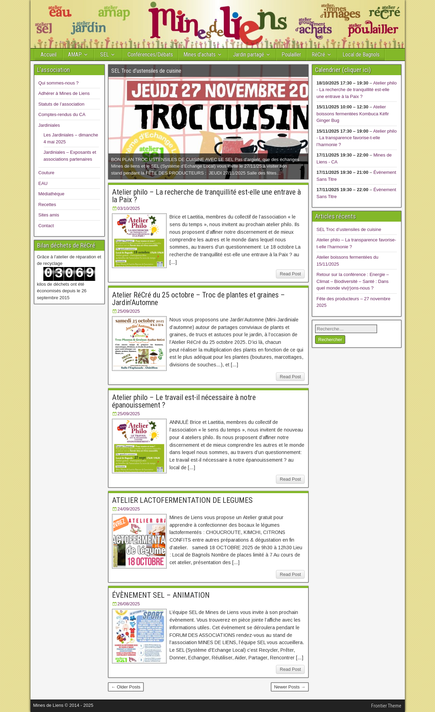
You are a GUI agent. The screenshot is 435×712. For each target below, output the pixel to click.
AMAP (75, 54)
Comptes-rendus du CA (62, 114)
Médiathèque (51, 193)
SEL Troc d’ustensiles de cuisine (348, 229)
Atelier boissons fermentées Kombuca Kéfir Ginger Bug (352, 113)
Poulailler (291, 54)
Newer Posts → (289, 686)
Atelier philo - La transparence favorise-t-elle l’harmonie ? (356, 137)
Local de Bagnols (361, 54)
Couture (46, 172)
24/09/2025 (129, 508)
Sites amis (48, 214)
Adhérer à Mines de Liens (64, 93)
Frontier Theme (386, 706)
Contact (46, 225)
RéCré (318, 54)
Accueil (48, 54)
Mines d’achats (199, 54)
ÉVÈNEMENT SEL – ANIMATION (161, 595)
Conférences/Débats (150, 54)
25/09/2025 (129, 311)
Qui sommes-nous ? (58, 83)
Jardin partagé (248, 54)
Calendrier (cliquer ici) (343, 69)
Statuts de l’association (61, 104)
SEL (104, 54)
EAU (43, 183)
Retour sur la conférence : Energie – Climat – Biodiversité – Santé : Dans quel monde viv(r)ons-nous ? (352, 281)
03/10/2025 (129, 208)
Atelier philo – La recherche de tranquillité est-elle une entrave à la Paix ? (206, 196)
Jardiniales (49, 125)
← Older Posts (126, 686)
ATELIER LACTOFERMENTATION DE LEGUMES (182, 500)
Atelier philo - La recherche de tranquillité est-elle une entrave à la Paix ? (356, 89)
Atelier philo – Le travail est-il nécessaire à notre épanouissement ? (184, 401)
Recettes (47, 204)
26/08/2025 (129, 603)
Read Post (290, 273)
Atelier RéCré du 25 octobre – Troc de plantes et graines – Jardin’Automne (198, 299)
